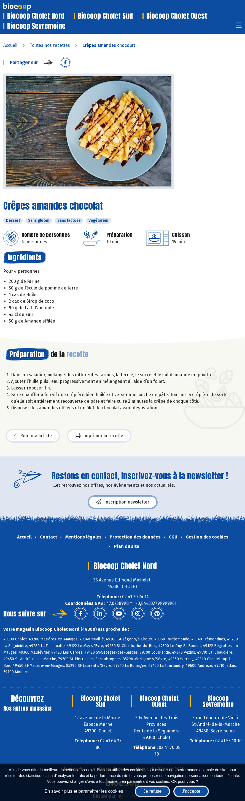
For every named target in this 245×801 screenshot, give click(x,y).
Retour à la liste (33, 436)
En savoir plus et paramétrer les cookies (84, 791)
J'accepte (191, 791)
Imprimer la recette (99, 436)
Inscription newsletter (122, 502)
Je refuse (152, 791)
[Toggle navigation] (239, 26)
